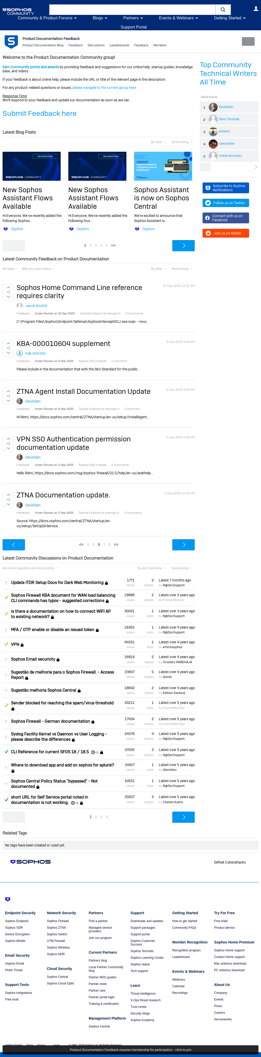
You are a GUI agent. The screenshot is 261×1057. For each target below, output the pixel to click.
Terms (29, 1045)
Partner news (98, 983)
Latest (175, 580)
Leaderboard (181, 956)
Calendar (178, 986)
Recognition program (186, 950)
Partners (131, 18)
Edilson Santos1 (174, 693)
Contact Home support (229, 956)
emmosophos (172, 647)
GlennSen (170, 770)
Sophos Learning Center (147, 957)
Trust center (138, 1006)
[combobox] (132, 10)
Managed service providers (100, 929)
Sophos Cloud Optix (60, 983)
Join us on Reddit (223, 233)
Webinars (178, 979)
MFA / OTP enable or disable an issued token (52, 629)
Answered (6, 751)
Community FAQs (184, 927)
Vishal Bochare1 (230, 156)
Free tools (12, 999)
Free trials (221, 921)
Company (220, 992)
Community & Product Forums (45, 18)
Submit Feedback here (40, 113)
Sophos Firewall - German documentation (50, 721)
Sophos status (140, 964)
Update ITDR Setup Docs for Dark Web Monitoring (57, 582)
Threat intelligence (142, 993)
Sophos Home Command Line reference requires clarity (79, 291)
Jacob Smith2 (36, 305)
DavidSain (226, 107)
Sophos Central (57, 976)
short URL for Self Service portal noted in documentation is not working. (49, 800)
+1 (96, 752)
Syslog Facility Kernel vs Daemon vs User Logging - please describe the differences (59, 736)
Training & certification (104, 1003)
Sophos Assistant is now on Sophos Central (161, 198)
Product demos (224, 927)
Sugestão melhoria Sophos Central (43, 690)
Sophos (17, 229)
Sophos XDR (14, 927)
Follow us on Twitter (225, 203)
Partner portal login (101, 997)
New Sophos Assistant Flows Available (28, 198)
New (247, 41)
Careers (219, 1012)
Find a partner (98, 921)
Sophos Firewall (58, 921)
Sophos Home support (229, 950)
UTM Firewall (56, 940)
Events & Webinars (176, 18)
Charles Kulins (173, 802)
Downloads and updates (146, 921)
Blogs (98, 18)
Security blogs (140, 1013)
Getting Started (227, 18)
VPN (15, 644)
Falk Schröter (35, 353)
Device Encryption (17, 934)
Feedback (76, 46)
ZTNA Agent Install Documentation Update (84, 391)
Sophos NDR (56, 954)
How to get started (184, 921)
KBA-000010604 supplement (63, 343)
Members (159, 46)
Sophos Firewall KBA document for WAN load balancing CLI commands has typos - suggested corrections (63, 598)
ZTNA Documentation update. (63, 495)
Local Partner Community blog (106, 968)
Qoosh (167, 677)
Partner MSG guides (102, 977)
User (255, 8)
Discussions (96, 46)
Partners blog (98, 960)
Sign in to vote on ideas (8, 287)
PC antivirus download (229, 970)
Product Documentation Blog (42, 46)
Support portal (140, 934)
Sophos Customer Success (142, 942)
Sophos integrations (18, 992)
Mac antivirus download (230, 963)
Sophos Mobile (15, 940)
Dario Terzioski (229, 119)
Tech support (139, 970)
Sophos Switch (57, 934)
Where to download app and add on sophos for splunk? (62, 765)
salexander (226, 144)
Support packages (142, 927)
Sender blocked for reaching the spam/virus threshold (62, 703)
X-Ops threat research (145, 1000)
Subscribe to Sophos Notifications (225, 188)
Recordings (180, 992)
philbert (224, 131)
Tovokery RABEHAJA (177, 662)
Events (219, 999)
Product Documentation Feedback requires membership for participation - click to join (130, 1050)
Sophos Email (14, 963)
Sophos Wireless (58, 947)
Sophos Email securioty (33, 659)
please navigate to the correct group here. (104, 87)
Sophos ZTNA (56, 927)
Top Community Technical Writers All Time (228, 73)
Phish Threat (13, 970)
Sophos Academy (142, 1020)
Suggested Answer (6, 597)
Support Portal (134, 27)
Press (218, 1006)
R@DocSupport (174, 585)
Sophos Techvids (142, 951)
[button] (223, 9)
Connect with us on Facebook (224, 218)
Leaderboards (119, 46)
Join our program (100, 937)
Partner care (97, 990)
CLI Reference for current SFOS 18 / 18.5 (50, 752)
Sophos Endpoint (16, 921)
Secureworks (223, 1019)
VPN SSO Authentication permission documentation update (74, 443)
